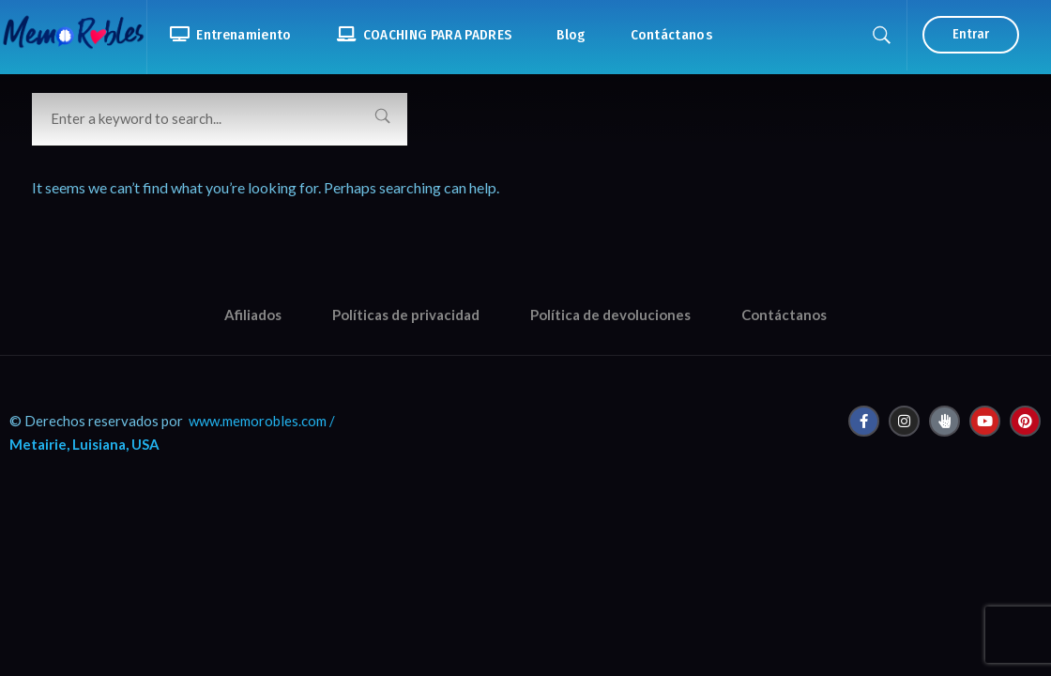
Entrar (970, 34)
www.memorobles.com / (262, 420)
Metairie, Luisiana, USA (84, 444)
